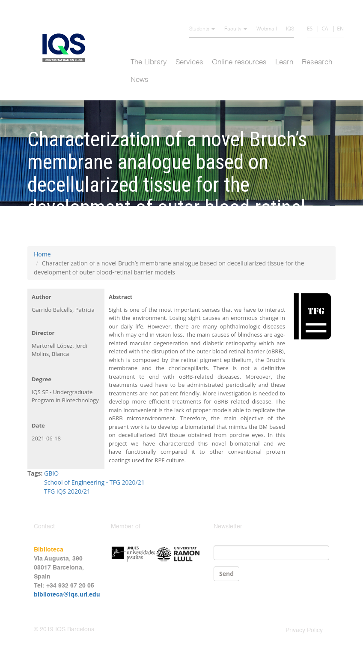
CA (324, 28)
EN (340, 28)
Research (317, 62)
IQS (290, 29)
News (140, 80)
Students (202, 29)
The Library (149, 62)
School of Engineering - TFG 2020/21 (94, 482)
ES (309, 28)
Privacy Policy (304, 630)
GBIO (51, 473)
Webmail (266, 29)
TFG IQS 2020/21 (67, 491)
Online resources (239, 62)
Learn (284, 62)
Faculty (235, 29)
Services (189, 62)
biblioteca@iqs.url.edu (67, 595)
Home (42, 254)
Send (226, 574)
